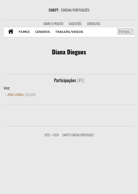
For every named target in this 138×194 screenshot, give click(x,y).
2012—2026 (51, 135)
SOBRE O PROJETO (53, 24)
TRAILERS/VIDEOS (69, 32)
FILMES (24, 32)
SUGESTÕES (75, 24)
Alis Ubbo (22, 94)
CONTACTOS (93, 24)
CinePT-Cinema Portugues (78, 135)
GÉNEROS (42, 32)
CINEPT (69, 10)
